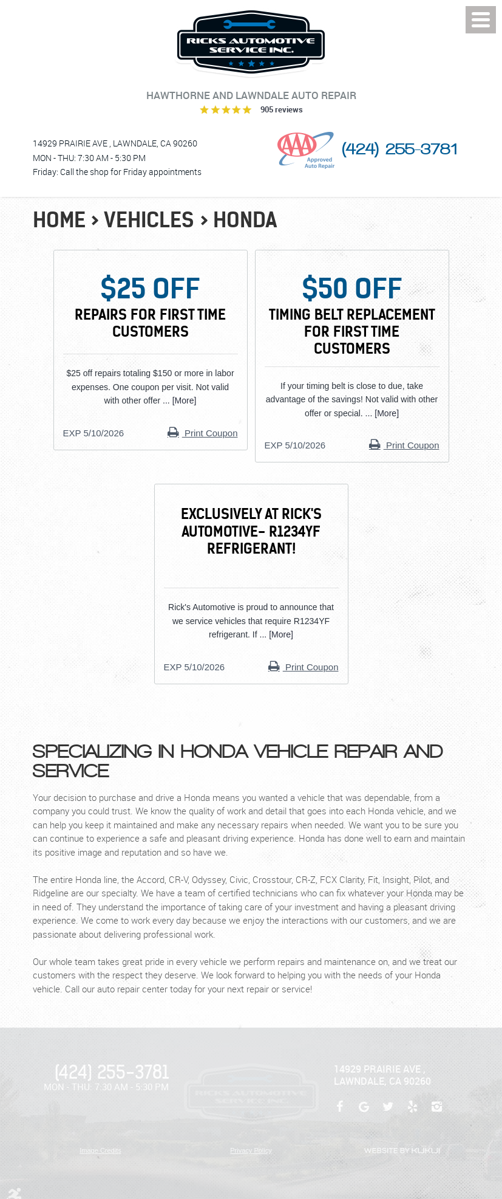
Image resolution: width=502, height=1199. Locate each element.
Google (364, 1113)
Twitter (388, 1113)
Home (59, 220)
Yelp (413, 1113)
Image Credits (100, 1150)
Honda (245, 220)
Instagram (437, 1113)
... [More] (178, 400)
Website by (402, 1150)
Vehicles (149, 220)
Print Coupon (210, 433)
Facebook (340, 1113)
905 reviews (281, 109)
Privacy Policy (250, 1150)
